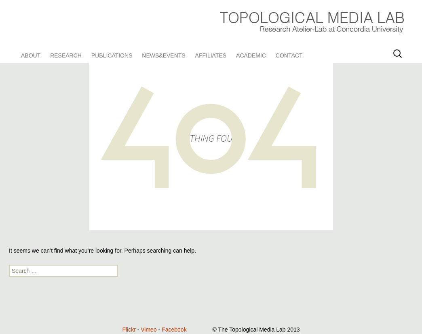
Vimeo (148, 329)
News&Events (163, 55)
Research (66, 55)
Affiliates (211, 55)
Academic (251, 55)
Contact (289, 55)
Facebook (174, 329)
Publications (112, 55)
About (30, 55)
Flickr (128, 329)
